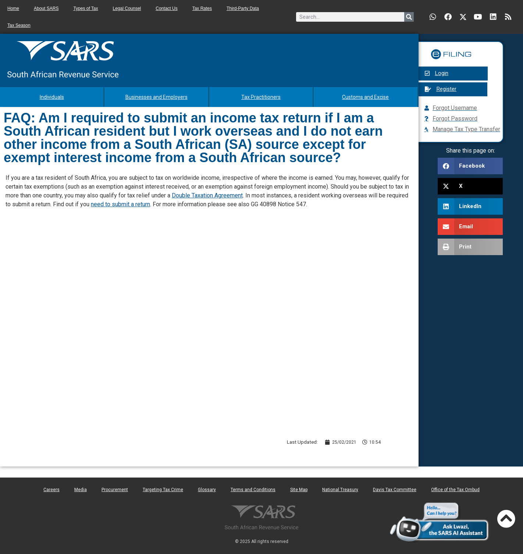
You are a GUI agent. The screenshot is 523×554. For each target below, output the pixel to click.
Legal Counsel (127, 8)
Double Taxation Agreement (207, 195)
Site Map (298, 489)
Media (80, 489)
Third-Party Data (243, 8)
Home (13, 8)
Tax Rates (202, 8)
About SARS (46, 8)
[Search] (409, 17)
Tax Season (19, 25)
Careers (51, 489)
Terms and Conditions (253, 489)
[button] (470, 166)
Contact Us (166, 8)
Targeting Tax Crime (163, 489)
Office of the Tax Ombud (455, 489)
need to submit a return (120, 204)
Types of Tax (85, 8)
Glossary (207, 489)
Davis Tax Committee (394, 489)
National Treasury (340, 489)
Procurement (115, 489)
